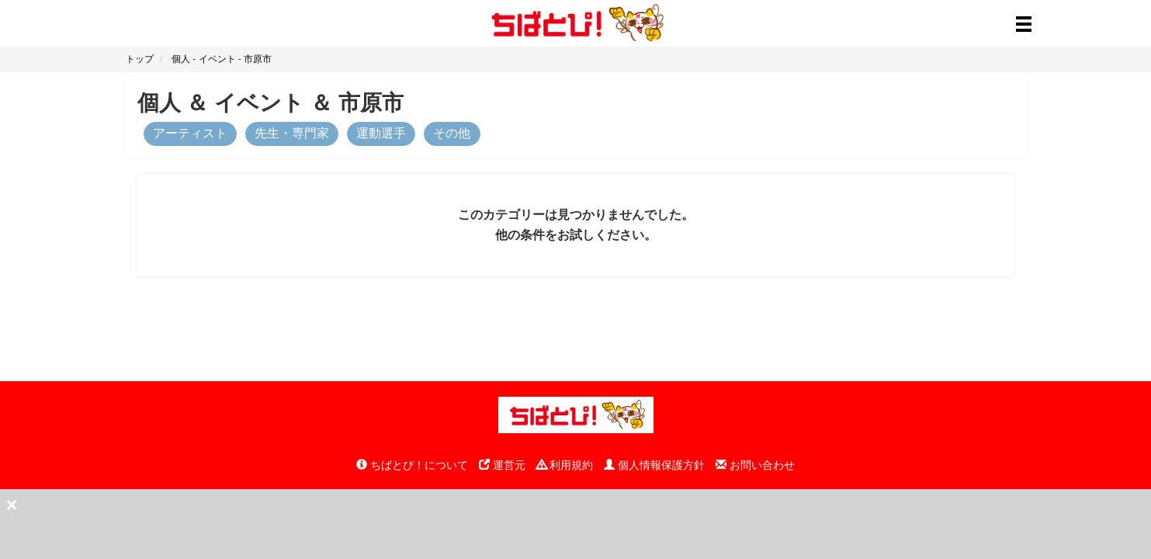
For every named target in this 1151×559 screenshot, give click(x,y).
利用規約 (565, 465)
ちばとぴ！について (412, 465)
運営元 (502, 465)
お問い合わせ (755, 465)
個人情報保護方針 (654, 465)
